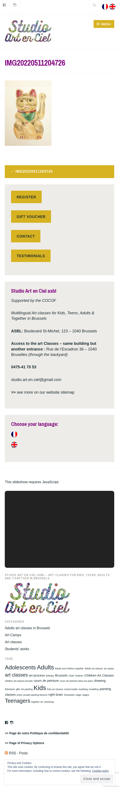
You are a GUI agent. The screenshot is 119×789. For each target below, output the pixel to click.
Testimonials (31, 256)
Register (26, 197)
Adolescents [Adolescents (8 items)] (20, 667)
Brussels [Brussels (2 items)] (61, 675)
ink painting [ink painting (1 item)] (27, 689)
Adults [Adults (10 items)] (45, 667)
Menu (106, 24)
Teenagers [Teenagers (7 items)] (17, 701)
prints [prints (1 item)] (19, 695)
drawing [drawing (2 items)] (100, 680)
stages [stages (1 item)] (85, 695)
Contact (26, 236)
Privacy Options (32, 743)
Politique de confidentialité (49, 733)
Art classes (13, 642)
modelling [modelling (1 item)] (94, 689)
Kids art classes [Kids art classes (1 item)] (55, 689)
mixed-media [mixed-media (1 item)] (70, 689)
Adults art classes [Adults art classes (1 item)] (94, 668)
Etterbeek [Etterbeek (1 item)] (10, 689)
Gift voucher (31, 217)
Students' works (17, 649)
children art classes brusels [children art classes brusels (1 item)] (19, 681)
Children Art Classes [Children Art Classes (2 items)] (99, 675)
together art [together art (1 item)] (37, 702)
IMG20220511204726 (34, 171)
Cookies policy (100, 770)
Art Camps (13, 635)
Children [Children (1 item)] (79, 675)
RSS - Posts (16, 753)
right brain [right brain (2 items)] (55, 694)
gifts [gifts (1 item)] (18, 689)
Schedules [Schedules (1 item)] (69, 695)
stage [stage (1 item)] (78, 695)
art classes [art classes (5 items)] (16, 675)
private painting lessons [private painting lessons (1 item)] (35, 695)
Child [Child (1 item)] (71, 675)
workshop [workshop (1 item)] (49, 702)
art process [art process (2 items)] (37, 675)
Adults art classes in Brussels (27, 628)
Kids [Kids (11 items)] (40, 687)
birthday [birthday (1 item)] (50, 675)
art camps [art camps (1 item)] (109, 668)
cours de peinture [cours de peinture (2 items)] (46, 680)
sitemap (67, 392)
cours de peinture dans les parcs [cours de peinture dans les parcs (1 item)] (76, 681)
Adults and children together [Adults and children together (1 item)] (69, 668)
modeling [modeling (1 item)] (83, 689)
